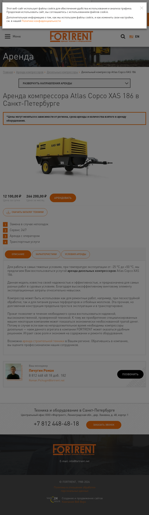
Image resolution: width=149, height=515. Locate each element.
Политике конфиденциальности (41, 20)
